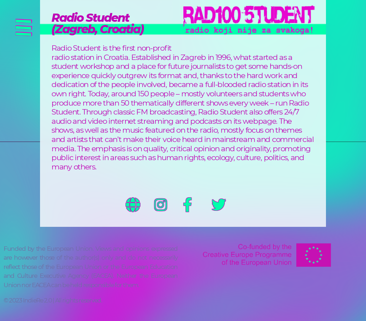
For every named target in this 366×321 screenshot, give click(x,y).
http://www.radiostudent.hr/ (140, 204)
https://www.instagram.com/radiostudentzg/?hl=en (168, 204)
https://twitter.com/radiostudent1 (226, 204)
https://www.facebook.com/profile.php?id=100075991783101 (197, 204)
